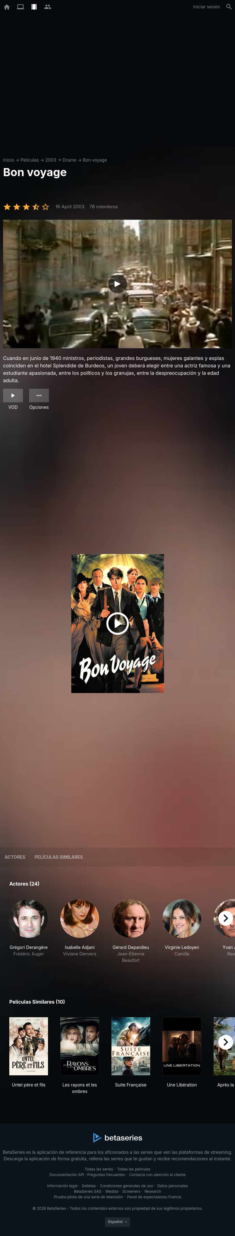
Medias (112, 1191)
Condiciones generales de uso (126, 1185)
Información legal (62, 1185)
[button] (28, 934)
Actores (15, 857)
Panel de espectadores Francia (154, 1197)
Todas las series (99, 1169)
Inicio (8, 160)
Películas (29, 160)
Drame (69, 160)
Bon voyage (95, 160)
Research (153, 1191)
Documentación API (67, 1174)
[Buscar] (229, 7)
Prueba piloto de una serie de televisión (88, 1197)
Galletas (89, 1185)
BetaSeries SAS (87, 1191)
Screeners (132, 1191)
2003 (50, 160)
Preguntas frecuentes (106, 1174)
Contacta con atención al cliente (157, 1174)
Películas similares (59, 857)
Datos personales (172, 1185)
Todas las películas (133, 1169)
